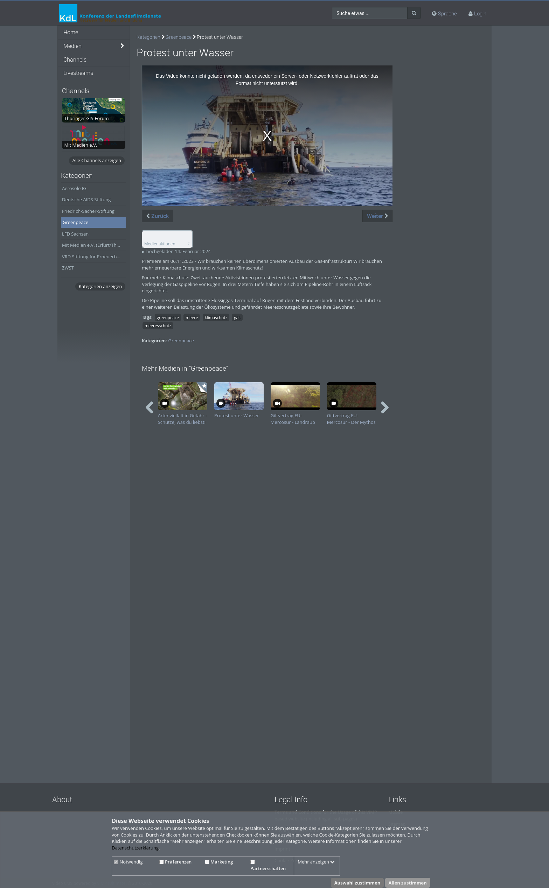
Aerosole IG (74, 188)
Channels (74, 59)
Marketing (219, 862)
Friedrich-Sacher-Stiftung (88, 211)
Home (70, 32)
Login (480, 13)
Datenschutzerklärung (135, 848)
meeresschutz (158, 325)
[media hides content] (122, 46)
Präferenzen (175, 862)
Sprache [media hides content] (444, 13)
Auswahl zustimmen (357, 883)
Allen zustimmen (408, 883)
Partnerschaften (268, 866)
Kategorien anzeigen (100, 286)
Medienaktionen (159, 243)
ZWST (68, 268)
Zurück (157, 216)
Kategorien (148, 37)
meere (192, 317)
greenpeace (168, 317)
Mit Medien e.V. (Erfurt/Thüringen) (94, 245)
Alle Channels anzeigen (96, 160)
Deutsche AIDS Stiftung (86, 199)
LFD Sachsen (75, 234)
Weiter (377, 216)
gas (237, 317)
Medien (72, 46)
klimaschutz (216, 317)
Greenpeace (75, 222)
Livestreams (78, 73)
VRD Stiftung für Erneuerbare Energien (94, 256)
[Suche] (414, 13)
